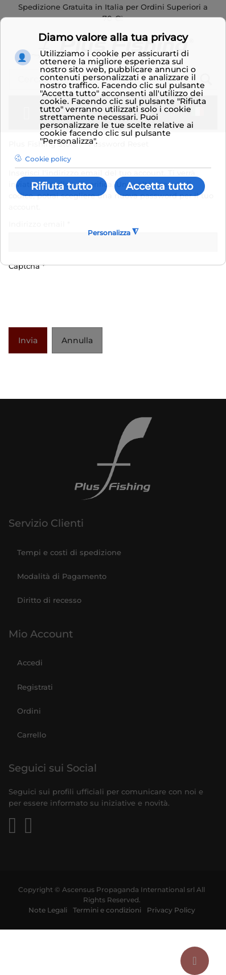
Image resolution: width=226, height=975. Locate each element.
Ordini (29, 710)
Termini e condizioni (107, 910)
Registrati (35, 686)
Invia (28, 340)
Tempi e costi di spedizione (69, 552)
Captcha (27, 265)
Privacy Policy (171, 910)
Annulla (77, 340)
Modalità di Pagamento (61, 576)
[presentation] (95, 296)
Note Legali (47, 910)
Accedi (30, 662)
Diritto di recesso (49, 600)
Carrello (31, 734)
